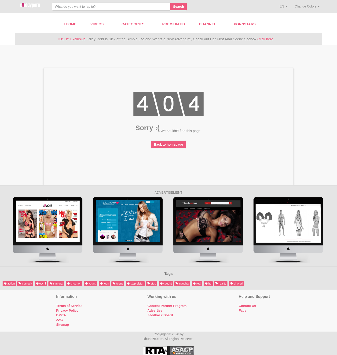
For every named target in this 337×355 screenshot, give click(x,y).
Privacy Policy (67, 310)
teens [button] (118, 283)
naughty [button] (182, 283)
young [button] (90, 283)
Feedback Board (160, 315)
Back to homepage (168, 144)
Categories (134, 24)
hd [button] (208, 283)
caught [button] (166, 283)
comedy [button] (25, 283)
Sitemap (62, 324)
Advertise (154, 310)
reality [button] (220, 283)
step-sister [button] (135, 283)
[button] (283, 6)
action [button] (9, 283)
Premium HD (173, 24)
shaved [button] (236, 283)
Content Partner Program (167, 306)
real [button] (197, 283)
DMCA (61, 315)
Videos (98, 24)
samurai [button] (56, 283)
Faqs (242, 310)
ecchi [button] (41, 283)
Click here (265, 39)
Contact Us (247, 306)
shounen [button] (74, 283)
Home (70, 24)
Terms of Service (69, 306)
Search (178, 6)
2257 (59, 320)
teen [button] (104, 283)
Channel (209, 24)
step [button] (151, 283)
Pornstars (246, 24)
